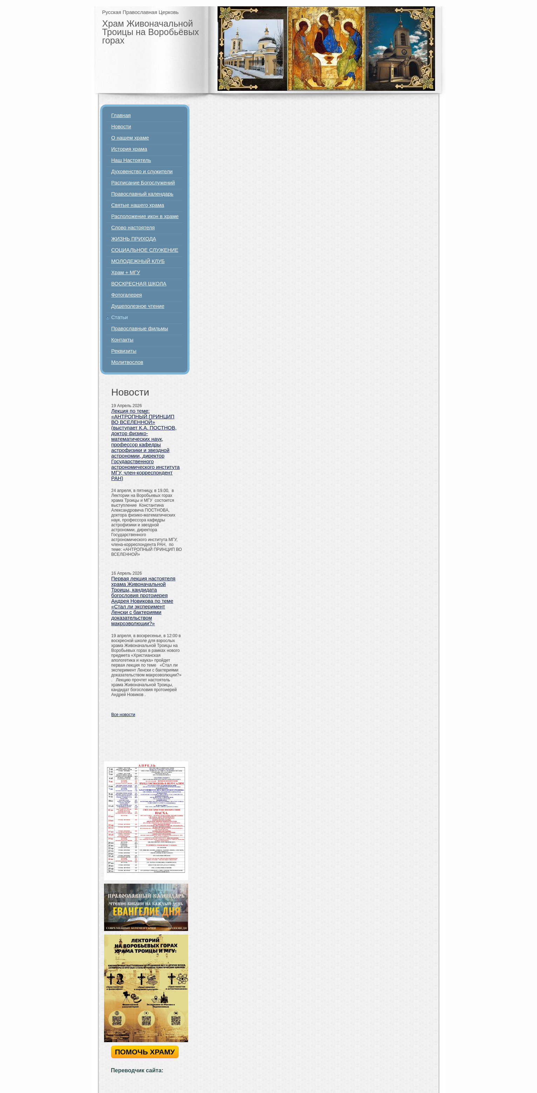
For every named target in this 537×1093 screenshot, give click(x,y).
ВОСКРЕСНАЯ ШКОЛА (138, 283)
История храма (129, 149)
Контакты (122, 340)
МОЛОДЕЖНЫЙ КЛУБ (138, 261)
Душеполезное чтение (138, 306)
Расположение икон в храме (145, 216)
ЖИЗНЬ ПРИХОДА (133, 239)
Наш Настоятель (131, 160)
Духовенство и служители (142, 171)
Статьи (119, 317)
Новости (121, 126)
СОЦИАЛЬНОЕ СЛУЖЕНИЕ (144, 250)
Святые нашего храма (137, 205)
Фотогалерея (126, 295)
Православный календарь (142, 194)
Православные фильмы (139, 328)
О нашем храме (130, 138)
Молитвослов (127, 362)
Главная (121, 115)
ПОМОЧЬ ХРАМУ (145, 1052)
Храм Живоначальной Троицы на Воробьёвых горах (150, 32)
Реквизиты (124, 351)
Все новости (123, 714)
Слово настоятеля (133, 227)
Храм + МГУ (125, 272)
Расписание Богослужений (143, 182)
